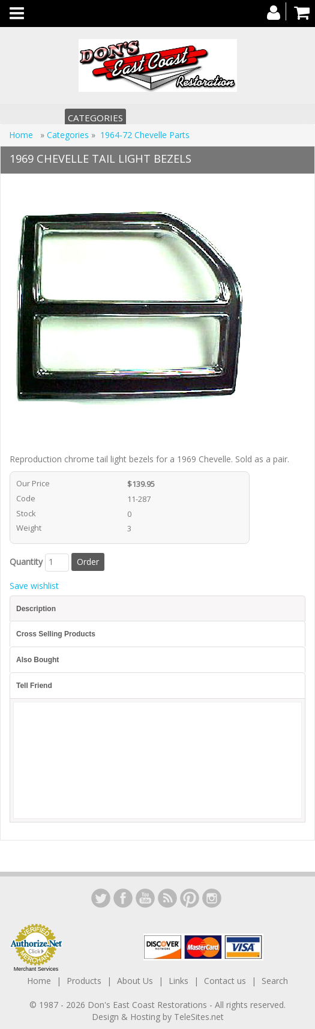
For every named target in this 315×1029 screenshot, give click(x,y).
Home (22, 134)
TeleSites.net (199, 1016)
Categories (95, 118)
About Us (135, 980)
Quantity (26, 561)
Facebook (123, 898)
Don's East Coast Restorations (148, 1004)
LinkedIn (100, 898)
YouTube (145, 898)
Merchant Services (36, 969)
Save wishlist (34, 585)
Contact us (225, 980)
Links (178, 980)
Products (84, 980)
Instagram (211, 898)
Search (275, 980)
